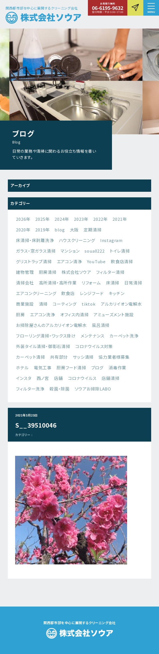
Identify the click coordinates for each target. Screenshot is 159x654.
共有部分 (59, 357)
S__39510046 (36, 425)
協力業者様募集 (114, 357)
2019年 (42, 230)
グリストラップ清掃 (34, 261)
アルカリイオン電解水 (121, 304)
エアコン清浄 (69, 261)
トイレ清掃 (120, 251)
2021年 (120, 219)
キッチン (117, 293)
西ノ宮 (43, 378)
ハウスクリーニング (77, 240)
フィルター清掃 (110, 272)
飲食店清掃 (122, 261)
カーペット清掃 (30, 357)
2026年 (23, 219)
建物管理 (25, 272)
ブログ (97, 367)
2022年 (100, 219)
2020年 (23, 230)
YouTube (96, 261)
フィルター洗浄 (30, 389)
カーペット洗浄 (124, 336)
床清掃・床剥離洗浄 (35, 240)
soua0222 (94, 251)
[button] (151, 8)
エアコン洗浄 (42, 314)
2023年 (81, 219)
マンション (70, 251)
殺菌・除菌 (60, 389)
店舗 (58, 378)
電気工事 (43, 367)
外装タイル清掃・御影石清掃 (43, 346)
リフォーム (91, 283)
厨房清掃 (48, 272)
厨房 (20, 314)
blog (60, 230)
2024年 (62, 219)
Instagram (111, 240)
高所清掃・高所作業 (58, 283)
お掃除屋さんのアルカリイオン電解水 (51, 325)
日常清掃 (133, 283)
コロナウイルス (82, 378)
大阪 (74, 230)
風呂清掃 (100, 325)
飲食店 (67, 293)
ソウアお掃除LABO (93, 389)
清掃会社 (25, 283)
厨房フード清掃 (71, 367)
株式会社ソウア (76, 272)
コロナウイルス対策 (94, 346)
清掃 (43, 304)
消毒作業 (117, 367)
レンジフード (92, 293)
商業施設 (25, 304)
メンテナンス (92, 336)
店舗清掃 (110, 378)
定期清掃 (92, 230)
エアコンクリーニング (36, 293)
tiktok (89, 304)
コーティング (65, 304)
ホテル (22, 367)
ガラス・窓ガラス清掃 (35, 251)
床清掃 (112, 283)
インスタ (23, 378)
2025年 (42, 219)
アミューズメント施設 (113, 314)
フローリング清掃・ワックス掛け (46, 336)
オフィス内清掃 (74, 314)
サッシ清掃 (83, 357)
